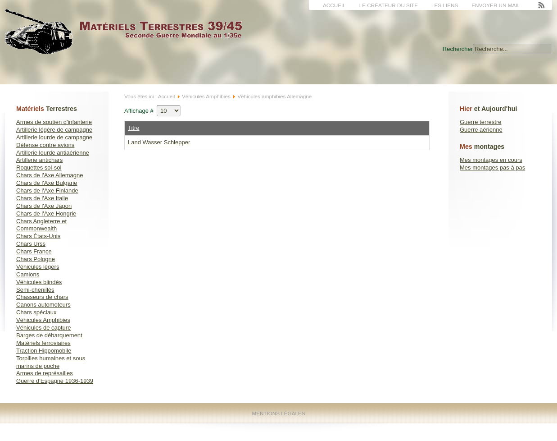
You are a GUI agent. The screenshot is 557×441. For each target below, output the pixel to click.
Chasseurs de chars (42, 297)
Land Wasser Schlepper (159, 142)
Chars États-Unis (38, 236)
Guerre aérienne (481, 129)
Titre (134, 127)
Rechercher (458, 49)
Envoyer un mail (495, 5)
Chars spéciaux (36, 312)
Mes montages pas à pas (492, 167)
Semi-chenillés (35, 289)
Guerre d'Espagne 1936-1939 (54, 380)
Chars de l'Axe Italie (42, 198)
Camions (27, 274)
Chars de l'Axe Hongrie (46, 213)
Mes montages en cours (491, 159)
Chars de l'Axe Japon (44, 205)
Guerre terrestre (480, 122)
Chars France (34, 251)
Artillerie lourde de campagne (54, 137)
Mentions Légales (278, 413)
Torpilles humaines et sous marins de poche (50, 362)
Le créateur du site (388, 5)
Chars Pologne (35, 259)
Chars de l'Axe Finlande (47, 190)
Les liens (444, 5)
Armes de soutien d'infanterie (54, 122)
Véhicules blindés (39, 282)
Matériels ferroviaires (43, 343)
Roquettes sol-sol (38, 167)
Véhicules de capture (43, 327)
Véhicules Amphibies (43, 320)
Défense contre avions (45, 145)
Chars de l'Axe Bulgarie (46, 182)
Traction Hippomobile (43, 350)
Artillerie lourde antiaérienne (52, 152)
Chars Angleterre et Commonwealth (41, 225)
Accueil (334, 5)
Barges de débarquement (49, 335)
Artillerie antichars (39, 159)
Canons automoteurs (43, 304)
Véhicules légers (37, 266)
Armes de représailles (44, 373)
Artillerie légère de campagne (54, 129)
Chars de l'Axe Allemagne (49, 175)
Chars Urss (30, 243)
